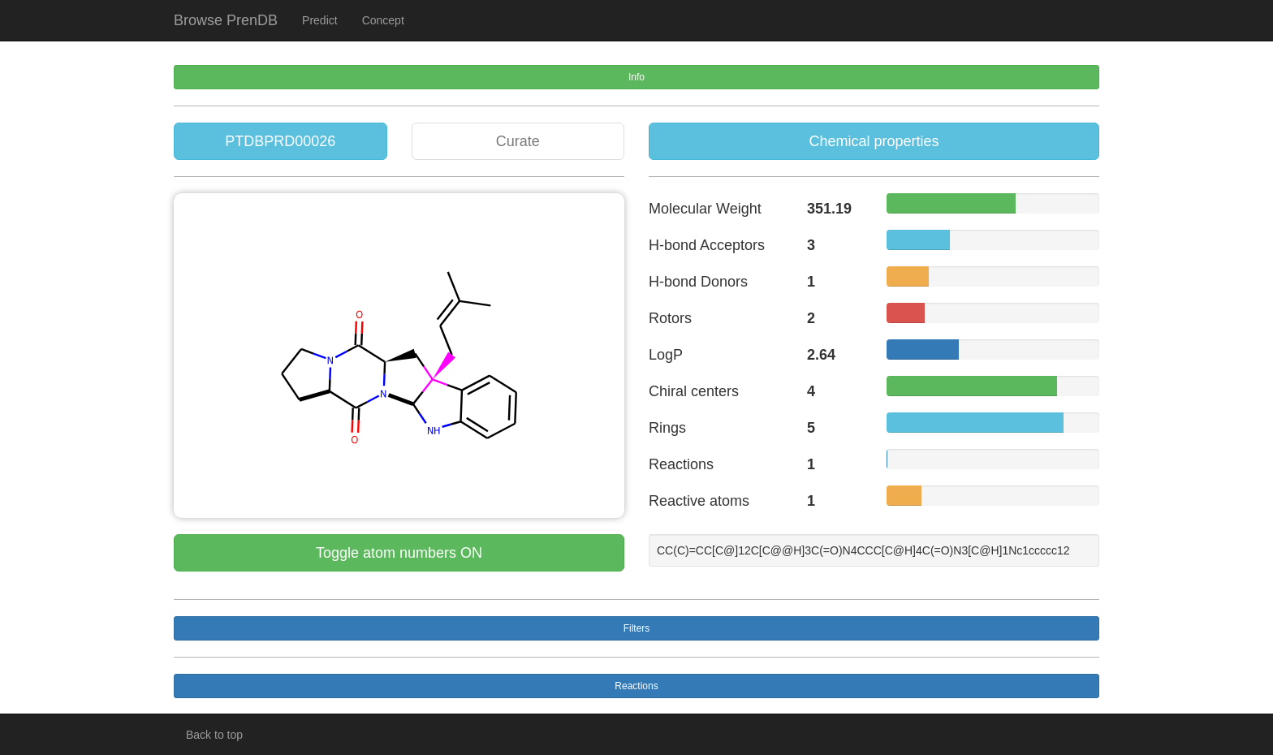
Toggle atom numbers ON (399, 553)
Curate (518, 141)
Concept (383, 20)
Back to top (214, 734)
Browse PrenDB (226, 20)
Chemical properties (874, 141)
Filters (637, 628)
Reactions (636, 686)
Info (636, 77)
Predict (320, 20)
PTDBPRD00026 (280, 141)
